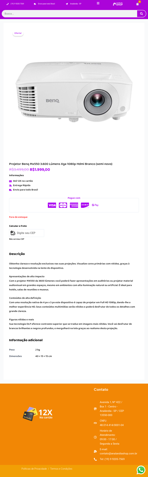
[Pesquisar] (141, 13)
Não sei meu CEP (16, 239)
